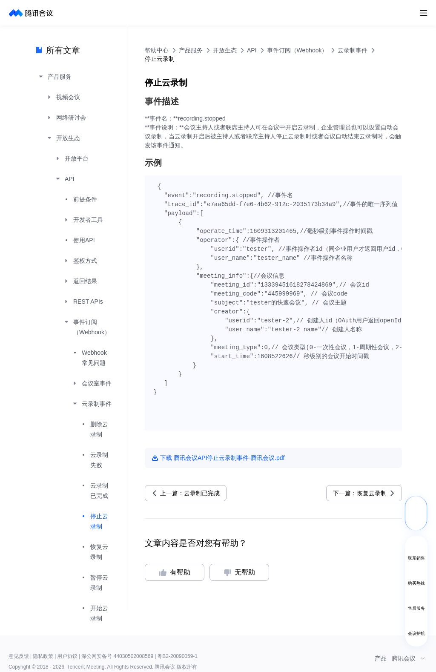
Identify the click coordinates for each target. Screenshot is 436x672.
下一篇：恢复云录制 (360, 493)
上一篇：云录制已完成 (190, 493)
